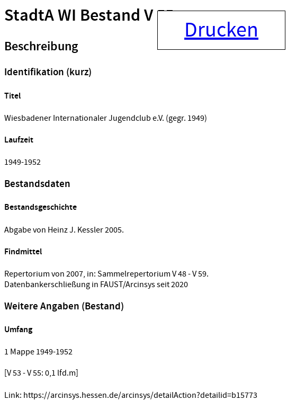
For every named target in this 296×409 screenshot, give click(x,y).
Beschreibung (41, 46)
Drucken (221, 30)
